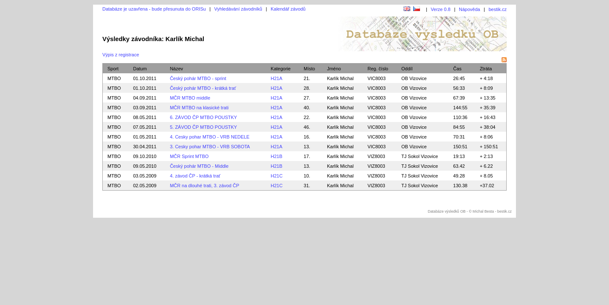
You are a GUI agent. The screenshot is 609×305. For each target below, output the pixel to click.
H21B (277, 156)
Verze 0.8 (440, 9)
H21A (277, 78)
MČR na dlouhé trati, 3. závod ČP (204, 185)
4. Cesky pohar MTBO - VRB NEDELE (210, 136)
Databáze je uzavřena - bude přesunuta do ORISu (154, 8)
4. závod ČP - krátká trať (195, 175)
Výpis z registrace (120, 54)
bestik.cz (497, 9)
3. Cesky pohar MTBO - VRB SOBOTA (210, 146)
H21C (277, 175)
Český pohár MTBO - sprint (198, 78)
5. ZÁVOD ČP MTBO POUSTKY (203, 127)
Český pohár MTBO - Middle (199, 166)
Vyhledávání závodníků (238, 8)
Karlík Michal (340, 78)
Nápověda (469, 9)
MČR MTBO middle (190, 97)
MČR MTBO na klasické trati (199, 107)
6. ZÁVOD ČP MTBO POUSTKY (203, 117)
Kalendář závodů (288, 8)
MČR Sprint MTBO (189, 156)
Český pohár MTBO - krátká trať (203, 88)
